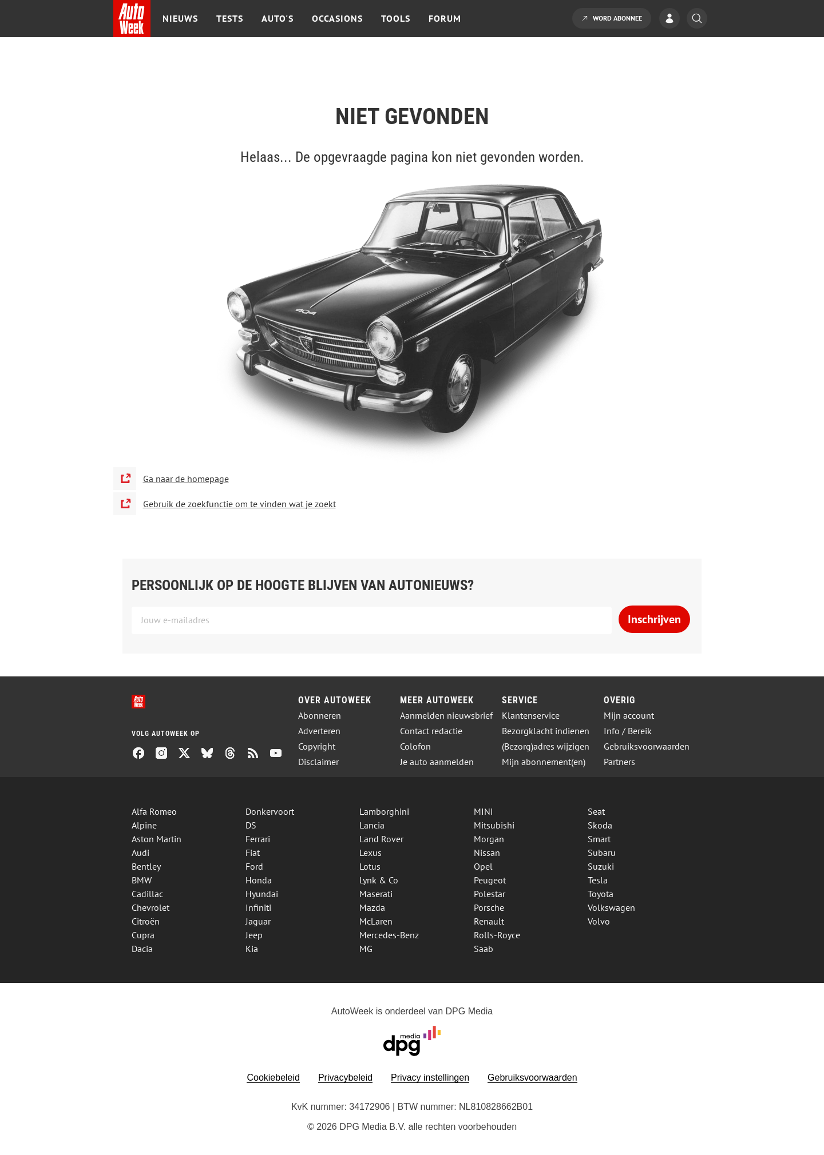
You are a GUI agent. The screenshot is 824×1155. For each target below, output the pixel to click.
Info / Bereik (628, 731)
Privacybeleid (345, 1077)
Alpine (144, 825)
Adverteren (319, 731)
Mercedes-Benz (389, 935)
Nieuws (180, 18)
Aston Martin (156, 839)
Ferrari (257, 839)
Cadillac (147, 893)
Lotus (370, 866)
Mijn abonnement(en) (543, 761)
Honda (258, 880)
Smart (599, 839)
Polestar (489, 893)
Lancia (372, 825)
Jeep (254, 935)
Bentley (146, 866)
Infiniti (258, 907)
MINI (483, 811)
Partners (619, 761)
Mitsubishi (494, 825)
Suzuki (601, 866)
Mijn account (629, 715)
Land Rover (381, 839)
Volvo (599, 921)
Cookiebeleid (273, 1077)
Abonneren (319, 715)
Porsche (489, 907)
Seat (596, 811)
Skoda (600, 825)
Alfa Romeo (154, 811)
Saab (483, 948)
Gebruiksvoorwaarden (647, 746)
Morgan (489, 839)
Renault (489, 921)
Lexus (370, 852)
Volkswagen (611, 907)
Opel (483, 866)
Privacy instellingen (430, 1077)
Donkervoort (269, 811)
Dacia (142, 948)
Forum (445, 18)
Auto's (278, 18)
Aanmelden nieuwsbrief (446, 715)
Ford (254, 866)
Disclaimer (318, 761)
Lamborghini (384, 811)
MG (366, 948)
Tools (395, 18)
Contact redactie (431, 731)
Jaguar (258, 921)
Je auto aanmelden (437, 761)
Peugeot (490, 880)
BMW (142, 880)
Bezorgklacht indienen (545, 731)
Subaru (602, 852)
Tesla (598, 880)
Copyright (316, 746)
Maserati (376, 893)
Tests (229, 18)
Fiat (252, 852)
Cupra (143, 935)
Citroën (146, 921)
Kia (251, 948)
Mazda (372, 907)
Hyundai (261, 893)
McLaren (376, 921)
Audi (140, 852)
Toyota (600, 893)
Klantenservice (531, 715)
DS (250, 825)
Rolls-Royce (497, 935)
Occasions (337, 18)
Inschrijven (654, 619)
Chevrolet (150, 907)
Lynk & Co (378, 880)
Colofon (415, 746)
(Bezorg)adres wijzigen (545, 746)
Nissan (487, 852)
